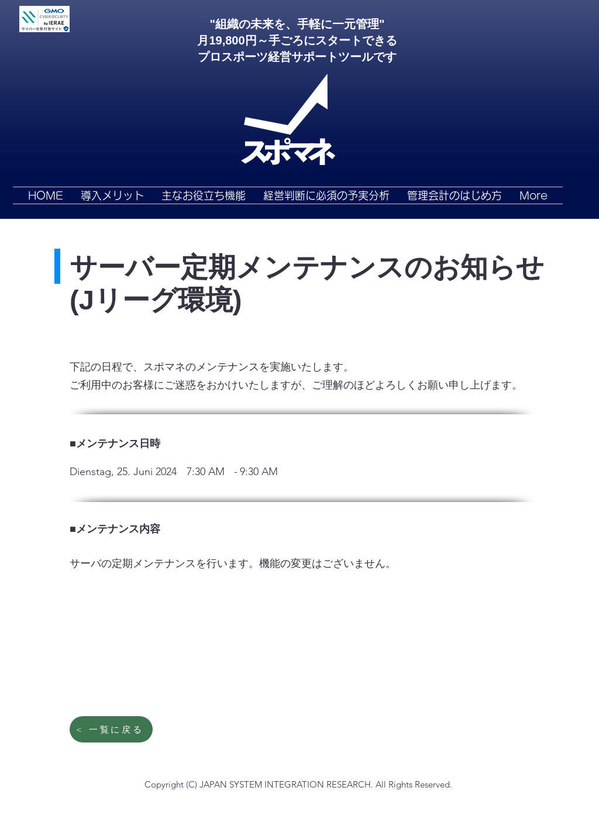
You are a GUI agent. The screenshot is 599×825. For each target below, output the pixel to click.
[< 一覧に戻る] (111, 729)
